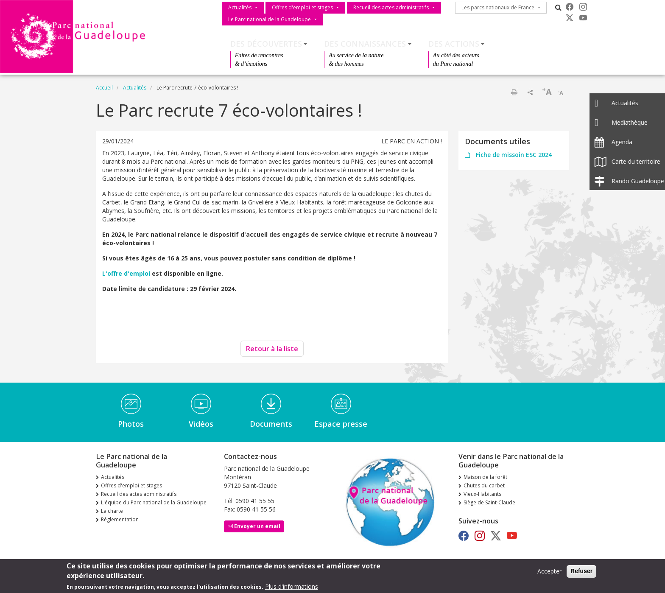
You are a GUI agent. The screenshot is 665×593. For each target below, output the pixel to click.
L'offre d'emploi (127, 273)
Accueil (104, 87)
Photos (131, 424)
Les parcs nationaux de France (497, 7)
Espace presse (340, 424)
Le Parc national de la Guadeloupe (269, 19)
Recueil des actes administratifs (391, 7)
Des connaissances (365, 44)
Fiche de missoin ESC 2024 (513, 155)
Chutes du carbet (484, 485)
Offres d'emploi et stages (302, 7)
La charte (112, 511)
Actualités (239, 7)
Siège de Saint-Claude (489, 502)
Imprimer (514, 92)
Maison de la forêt (485, 477)
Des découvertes (266, 44)
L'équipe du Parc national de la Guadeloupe (154, 502)
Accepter (549, 574)
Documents (271, 424)
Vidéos (201, 424)
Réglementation (120, 519)
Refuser (581, 573)
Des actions (453, 44)
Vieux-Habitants (482, 494)
